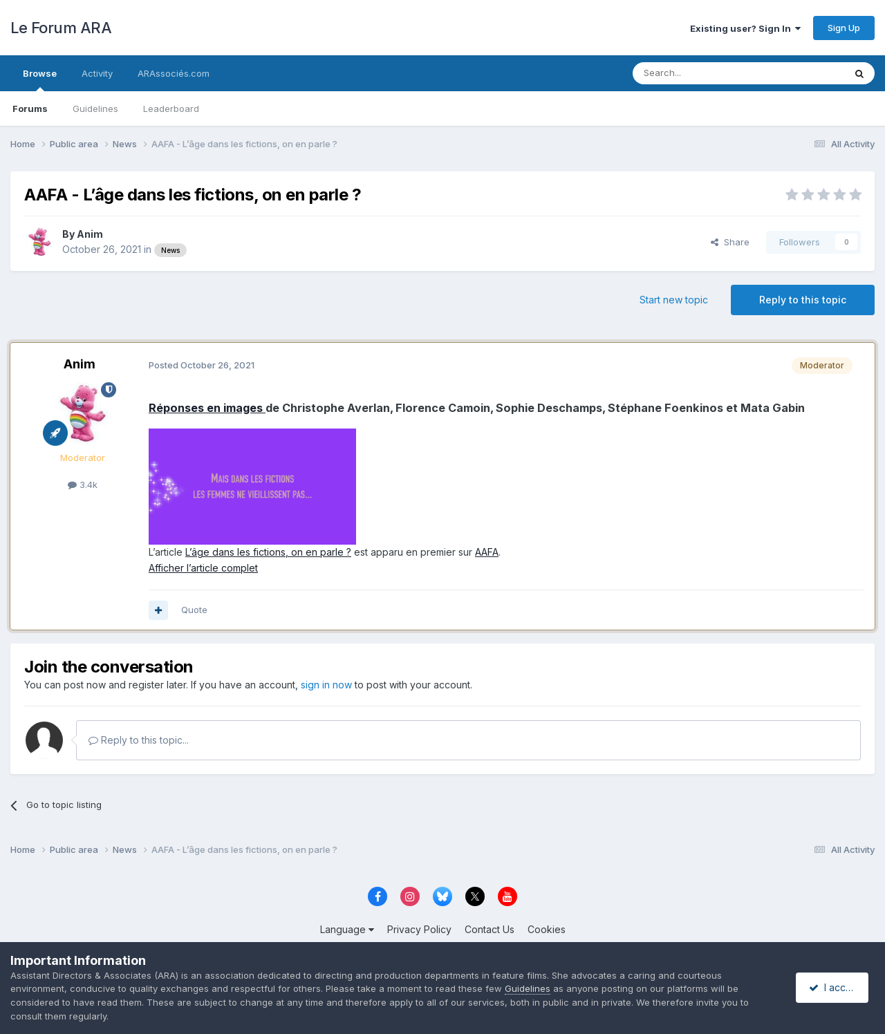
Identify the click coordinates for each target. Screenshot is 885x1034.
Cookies (547, 929)
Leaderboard (171, 108)
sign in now (326, 684)
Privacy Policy (419, 929)
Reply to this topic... (138, 740)
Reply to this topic (802, 300)
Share (730, 241)
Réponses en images (207, 408)
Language (347, 929)
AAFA (487, 552)
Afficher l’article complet (203, 568)
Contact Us (489, 929)
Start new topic (674, 300)
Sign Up (844, 27)
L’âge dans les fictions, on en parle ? (268, 552)
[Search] (703, 73)
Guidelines (95, 108)
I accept (834, 987)
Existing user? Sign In (745, 28)
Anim (90, 234)
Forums (30, 108)
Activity (97, 73)
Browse (40, 79)
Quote (194, 609)
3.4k (82, 484)
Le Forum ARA (60, 28)
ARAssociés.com (173, 73)
